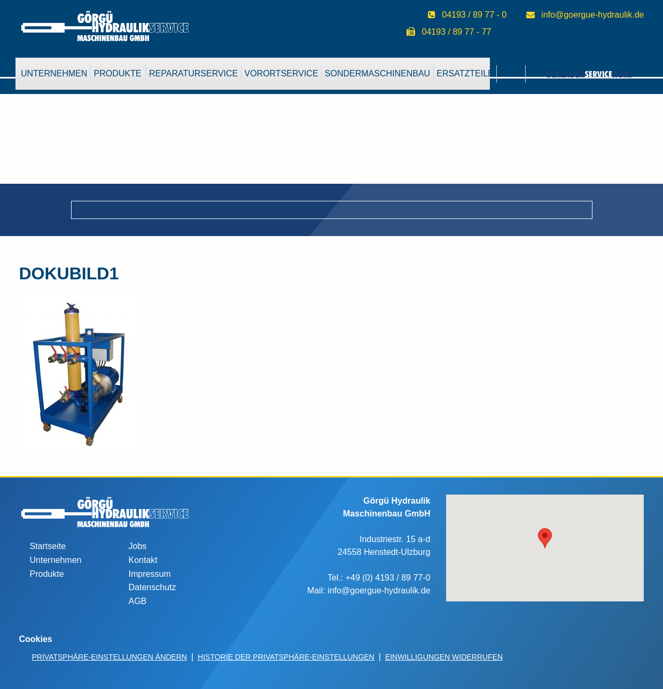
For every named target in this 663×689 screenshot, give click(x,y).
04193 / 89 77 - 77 (457, 31)
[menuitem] (54, 74)
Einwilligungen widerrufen (444, 657)
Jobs (138, 546)
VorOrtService (281, 73)
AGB (138, 601)
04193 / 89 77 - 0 (474, 14)
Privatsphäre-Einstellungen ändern (109, 657)
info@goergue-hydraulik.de (592, 14)
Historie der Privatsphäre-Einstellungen (286, 657)
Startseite (48, 546)
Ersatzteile (464, 73)
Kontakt (143, 560)
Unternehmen (54, 73)
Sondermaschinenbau (377, 73)
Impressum (150, 573)
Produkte (118, 73)
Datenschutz (152, 587)
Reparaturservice (193, 73)
